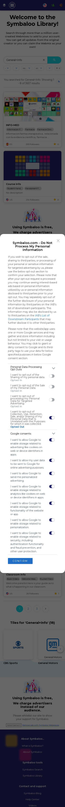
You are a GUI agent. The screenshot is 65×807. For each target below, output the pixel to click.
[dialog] (32, 403)
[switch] (52, 376)
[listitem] (32, 368)
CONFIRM (20, 561)
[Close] (58, 240)
